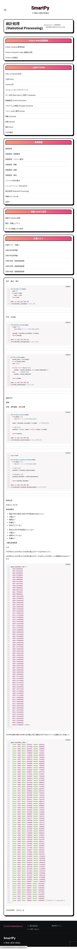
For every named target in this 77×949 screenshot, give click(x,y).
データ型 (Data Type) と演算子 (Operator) (20, 97)
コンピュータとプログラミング (16, 92)
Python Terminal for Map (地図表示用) (18, 55)
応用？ (7, 204)
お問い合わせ (34, 931)
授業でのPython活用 (12, 220)
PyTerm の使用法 (11, 60)
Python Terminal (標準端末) (15, 49)
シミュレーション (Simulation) (16, 188)
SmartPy (40, 9)
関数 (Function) (10, 119)
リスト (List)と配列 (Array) (15, 113)
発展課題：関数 (11, 167)
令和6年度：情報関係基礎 (14, 263)
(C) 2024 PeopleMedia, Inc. (13, 928)
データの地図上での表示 (14, 231)
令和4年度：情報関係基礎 (14, 274)
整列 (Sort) (9, 129)
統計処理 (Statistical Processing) (17, 193)
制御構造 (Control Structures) (15, 103)
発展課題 (8, 151)
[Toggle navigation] (5, 11)
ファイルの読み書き (12, 183)
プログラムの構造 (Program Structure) (19, 108)
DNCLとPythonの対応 (13, 76)
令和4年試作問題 (11, 253)
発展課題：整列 (11, 177)
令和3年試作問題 (11, 258)
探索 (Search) (10, 124)
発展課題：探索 (11, 172)
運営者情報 (33, 928)
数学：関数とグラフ (12, 226)
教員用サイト (56, 928)
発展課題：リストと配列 (14, 162)
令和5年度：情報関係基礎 (14, 268)
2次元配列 (9, 135)
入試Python (9, 81)
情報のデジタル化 (11, 199)
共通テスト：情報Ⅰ (12, 247)
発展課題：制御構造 (12, 156)
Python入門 (9, 87)
